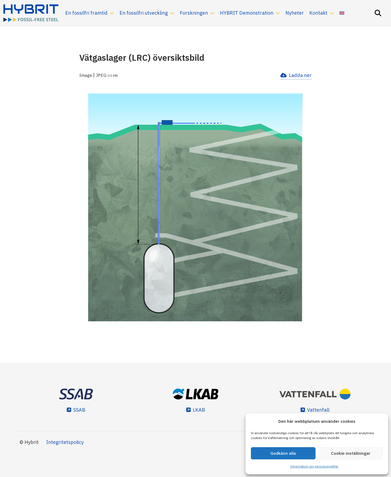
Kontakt (318, 13)
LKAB (199, 410)
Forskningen (194, 13)
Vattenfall (318, 410)
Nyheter (294, 13)
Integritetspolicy (65, 442)
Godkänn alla (283, 453)
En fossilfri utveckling (143, 13)
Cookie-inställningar (350, 453)
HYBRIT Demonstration (246, 13)
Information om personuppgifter (314, 466)
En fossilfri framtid (86, 13)
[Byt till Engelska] (341, 13)
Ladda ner (300, 75)
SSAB (79, 410)
